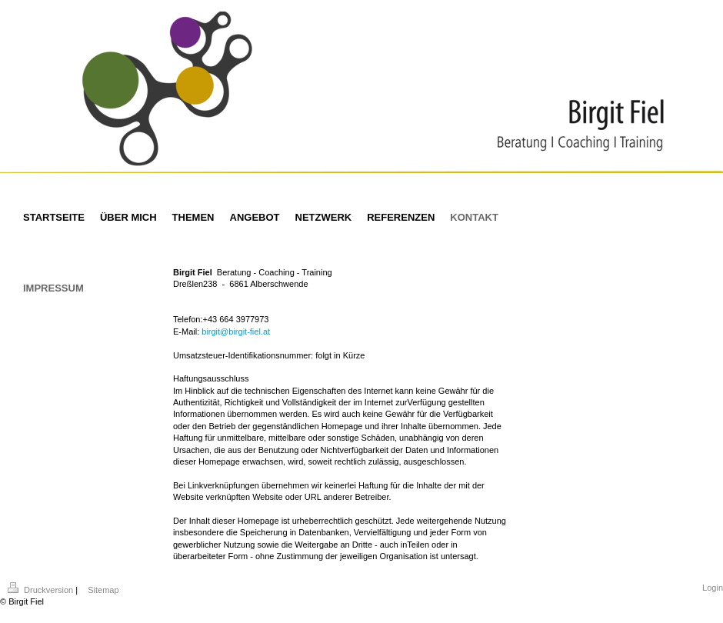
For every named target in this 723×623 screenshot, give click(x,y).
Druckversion (41, 590)
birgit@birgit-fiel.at (236, 331)
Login (712, 587)
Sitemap (103, 590)
